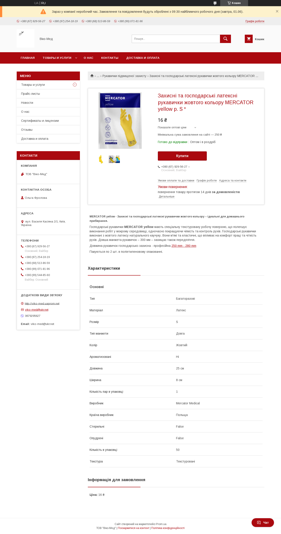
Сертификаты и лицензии (40, 120)
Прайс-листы (30, 93)
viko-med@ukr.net (36, 309)
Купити (182, 156)
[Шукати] (225, 39)
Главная (28, 57)
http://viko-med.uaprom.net (42, 303)
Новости (27, 102)
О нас (88, 57)
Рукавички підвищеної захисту (124, 76)
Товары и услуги (57, 57)
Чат (263, 523)
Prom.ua (161, 524)
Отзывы (26, 129)
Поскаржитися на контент (133, 528)
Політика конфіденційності (168, 528)
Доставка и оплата (142, 57)
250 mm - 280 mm (183, 245)
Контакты (109, 57)
